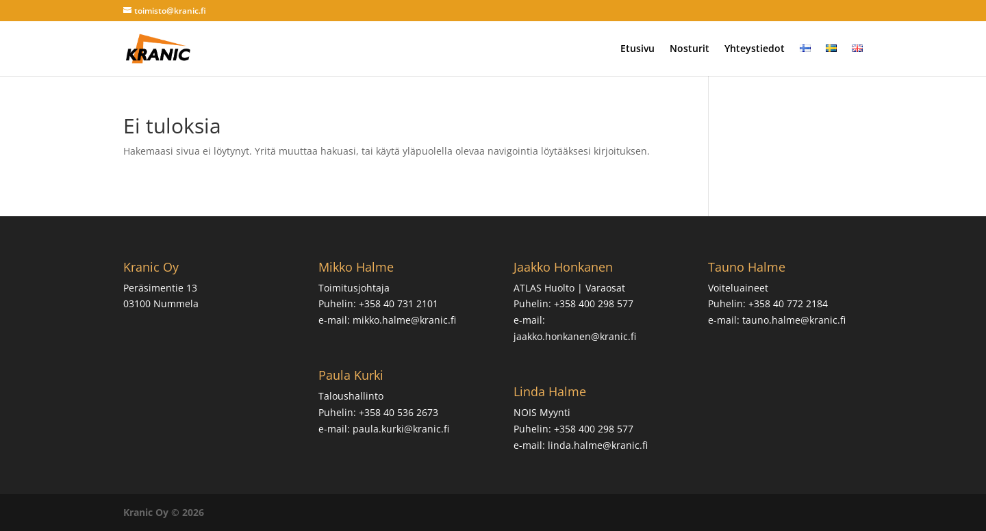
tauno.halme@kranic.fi (794, 319)
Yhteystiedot (754, 49)
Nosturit (689, 49)
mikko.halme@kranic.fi (404, 319)
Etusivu (637, 49)
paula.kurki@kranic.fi (401, 428)
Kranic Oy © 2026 (163, 512)
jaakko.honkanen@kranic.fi (575, 336)
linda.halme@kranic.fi (598, 445)
